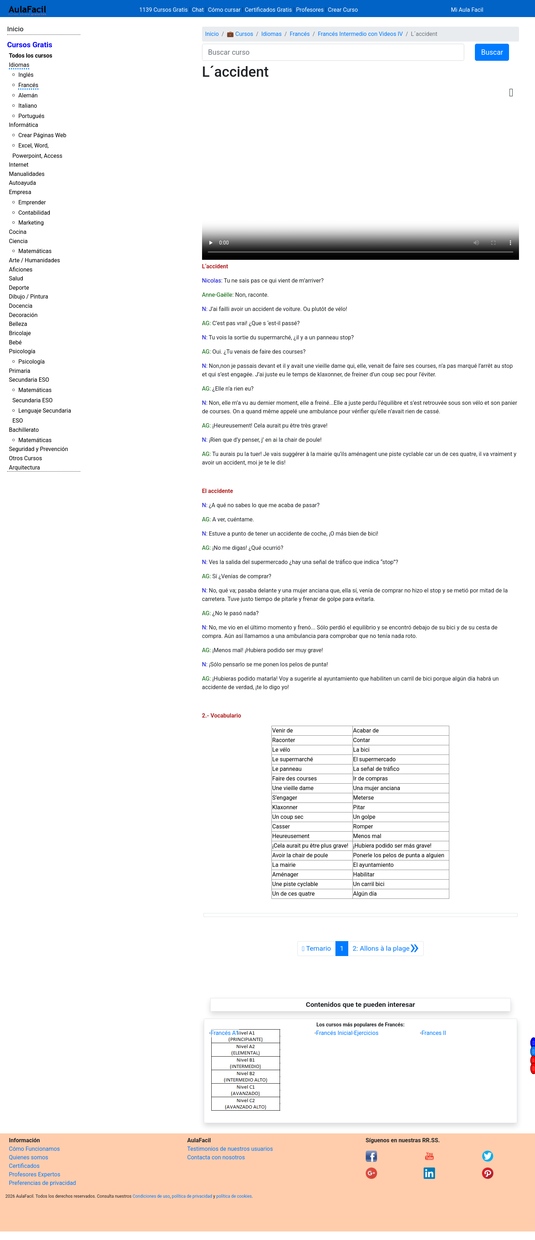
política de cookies (234, 1196)
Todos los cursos (30, 55)
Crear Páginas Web (42, 135)
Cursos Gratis (29, 45)
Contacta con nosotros (216, 1157)
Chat (198, 9)
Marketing (30, 222)
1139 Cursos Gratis (164, 9)
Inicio (15, 29)
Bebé (15, 342)
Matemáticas (35, 251)
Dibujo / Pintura (28, 296)
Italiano (27, 105)
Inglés (25, 74)
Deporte (19, 287)
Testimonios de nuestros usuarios (230, 1148)
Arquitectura (24, 467)
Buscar (492, 52)
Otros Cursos (25, 458)
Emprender (32, 202)
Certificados (24, 1166)
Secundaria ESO (29, 379)
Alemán (27, 95)
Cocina (17, 232)
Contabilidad (34, 212)
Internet (18, 164)
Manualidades (26, 174)
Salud (16, 278)
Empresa (20, 192)
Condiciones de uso (151, 1196)
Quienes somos (28, 1157)
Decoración (23, 315)
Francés (28, 85)
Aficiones (20, 269)
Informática (23, 125)
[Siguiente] (385, 948)
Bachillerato (24, 429)
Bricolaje (20, 333)
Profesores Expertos (34, 1174)
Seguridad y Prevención (38, 449)
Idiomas (19, 64)
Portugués (31, 116)
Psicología (22, 351)
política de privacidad (192, 1196)
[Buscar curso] (333, 52)
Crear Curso (343, 9)
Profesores (310, 9)
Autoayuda (22, 182)
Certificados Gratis (268, 9)
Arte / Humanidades (34, 260)
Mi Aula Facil (467, 9)
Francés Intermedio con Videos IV (360, 34)
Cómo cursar (224, 9)
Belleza (18, 324)
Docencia (20, 305)
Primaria (19, 370)
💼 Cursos (240, 34)
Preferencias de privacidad (42, 1183)
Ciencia (18, 241)
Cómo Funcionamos (34, 1148)
